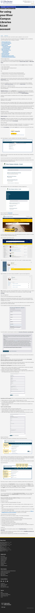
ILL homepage (15, 120)
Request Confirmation (5, 53)
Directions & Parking (4, 593)
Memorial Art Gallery (4, 573)
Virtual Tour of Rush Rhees (5, 594)
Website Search (3, 563)
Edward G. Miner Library (24, 61)
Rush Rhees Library (22, 528)
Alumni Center (22, 84)
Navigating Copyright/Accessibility (8, 55)
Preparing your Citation (6, 44)
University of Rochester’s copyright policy (26, 331)
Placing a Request (5, 45)
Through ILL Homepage (7, 46)
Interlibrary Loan (4, 559)
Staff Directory (3, 560)
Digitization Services (4, 90)
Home (2, 35)
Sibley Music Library (4, 575)
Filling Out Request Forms (6, 50)
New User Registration (6, 48)
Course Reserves (4, 557)
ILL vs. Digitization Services (6, 43)
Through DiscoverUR (6, 47)
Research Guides (4, 558)
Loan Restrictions (6, 51)
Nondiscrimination (4, 565)
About (20, 5)
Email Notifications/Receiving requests (8, 56)
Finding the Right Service (6, 41)
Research (16, 5)
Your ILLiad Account (5, 54)
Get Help (4, 5)
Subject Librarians (4, 116)
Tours (2, 596)
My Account (3, 556)
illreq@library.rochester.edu (29, 531)
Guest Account (3, 79)
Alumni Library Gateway (9, 84)
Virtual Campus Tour (4, 595)
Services (12, 5)
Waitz (2, 592)
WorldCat (2, 564)
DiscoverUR (3, 118)
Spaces (8, 5)
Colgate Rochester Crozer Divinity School (8, 570)
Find (1, 5)
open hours (3, 530)
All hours (32, 3)
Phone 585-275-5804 (5, 586)
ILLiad (22, 38)
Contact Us (3, 583)
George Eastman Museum (5, 572)
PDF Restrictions (5, 52)
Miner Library (3, 574)
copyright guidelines (25, 93)
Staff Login (3, 607)
